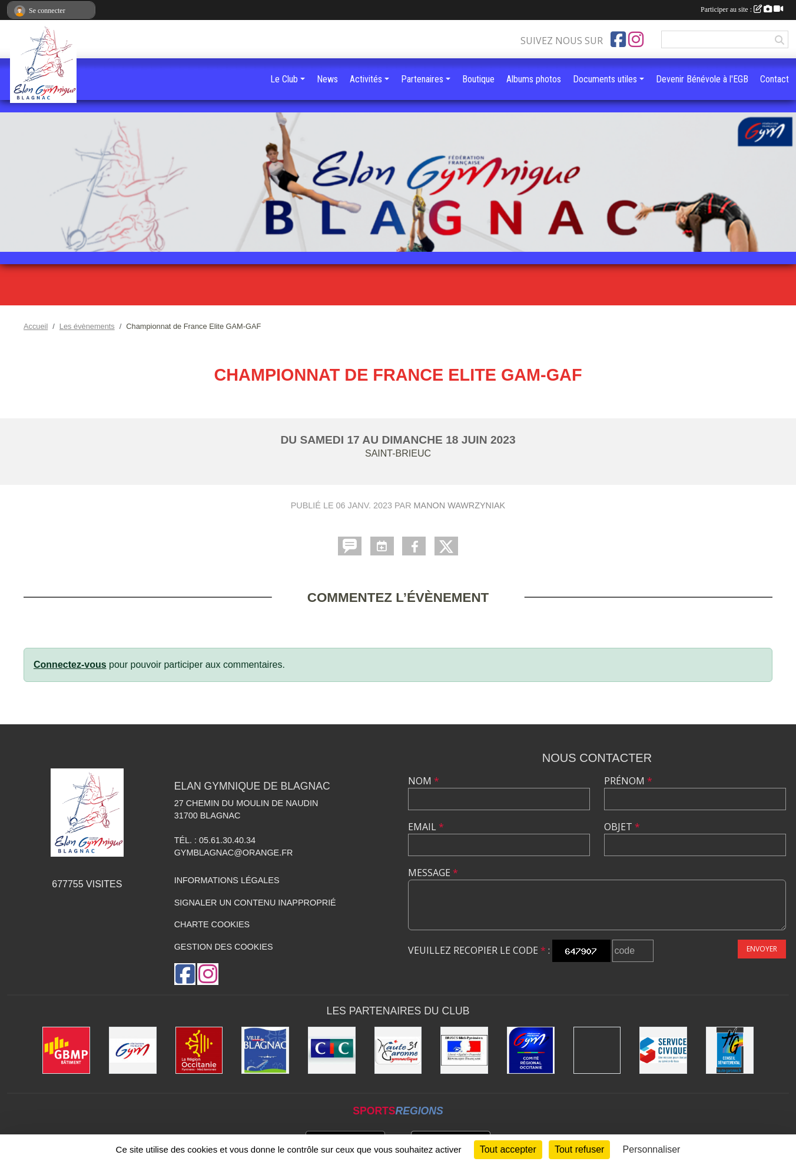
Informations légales (227, 880)
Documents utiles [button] (605, 79)
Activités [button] (366, 79)
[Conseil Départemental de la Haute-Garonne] (730, 1050)
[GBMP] (66, 1050)
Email (426, 826)
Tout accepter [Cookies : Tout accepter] (508, 1149)
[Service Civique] (663, 1050)
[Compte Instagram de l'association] (636, 39)
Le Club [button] (284, 79)
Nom (423, 780)
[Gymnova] (597, 1050)
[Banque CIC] (332, 1050)
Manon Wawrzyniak (460, 505)
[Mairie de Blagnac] (265, 1050)
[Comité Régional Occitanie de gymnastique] (531, 1050)
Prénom (628, 780)
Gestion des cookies (223, 946)
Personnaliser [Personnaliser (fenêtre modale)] (652, 1149)
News (327, 79)
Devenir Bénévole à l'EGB (702, 79)
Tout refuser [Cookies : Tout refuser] (579, 1149)
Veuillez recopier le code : (479, 950)
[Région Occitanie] (199, 1050)
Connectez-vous (70, 665)
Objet (622, 826)
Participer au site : (742, 9)
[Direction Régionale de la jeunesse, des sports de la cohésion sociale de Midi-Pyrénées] (464, 1050)
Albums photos (533, 79)
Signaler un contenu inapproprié (255, 902)
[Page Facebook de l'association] (618, 39)
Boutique (478, 79)
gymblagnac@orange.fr (233, 852)
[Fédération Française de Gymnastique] (133, 1050)
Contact (774, 79)
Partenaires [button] (422, 79)
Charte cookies (212, 924)
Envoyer (762, 949)
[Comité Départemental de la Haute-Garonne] (398, 1050)
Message (433, 872)
